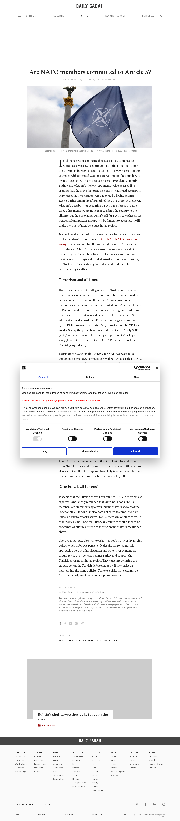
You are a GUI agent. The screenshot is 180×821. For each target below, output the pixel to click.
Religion (95, 779)
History (95, 782)
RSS (124, 815)
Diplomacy (20, 756)
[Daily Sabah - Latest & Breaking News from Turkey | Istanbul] (90, 6)
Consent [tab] (43, 376)
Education (38, 760)
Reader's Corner (115, 16)
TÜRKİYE (39, 752)
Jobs (17, 815)
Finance (75, 767)
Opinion (31, 16)
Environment (97, 760)
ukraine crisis (73, 640)
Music (113, 760)
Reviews (114, 775)
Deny (44, 451)
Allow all (135, 451)
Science (95, 775)
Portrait (114, 767)
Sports (134, 752)
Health (94, 756)
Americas (57, 764)
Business (78, 752)
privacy (42, 815)
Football (133, 756)
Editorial (148, 16)
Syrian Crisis (58, 775)
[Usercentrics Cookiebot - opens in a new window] (136, 368)
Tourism (76, 771)
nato (61, 640)
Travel (94, 764)
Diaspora (38, 771)
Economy (76, 760)
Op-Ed (84, 16)
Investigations (40, 764)
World (57, 752)
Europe (56, 760)
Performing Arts (118, 771)
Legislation (20, 760)
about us (69, 815)
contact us (98, 815)
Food (94, 767)
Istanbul (37, 756)
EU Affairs (19, 767)
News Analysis (21, 771)
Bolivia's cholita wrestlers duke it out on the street (71, 717)
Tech (74, 775)
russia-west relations (110, 640)
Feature (95, 786)
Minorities (38, 767)
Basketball (134, 760)
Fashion (95, 771)
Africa (55, 771)
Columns (58, 16)
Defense (76, 779)
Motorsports (135, 764)
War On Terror (21, 764)
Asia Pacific (58, 767)
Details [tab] (90, 376)
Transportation (79, 782)
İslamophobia (59, 779)
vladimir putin (89, 640)
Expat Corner (97, 790)
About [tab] (136, 376)
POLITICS (20, 752)
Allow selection (89, 451)
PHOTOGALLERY (49, 725)
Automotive (77, 756)
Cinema (114, 756)
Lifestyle (97, 752)
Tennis (133, 767)
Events (113, 764)
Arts (114, 752)
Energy (75, 764)
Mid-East (57, 756)
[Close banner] (157, 368)
